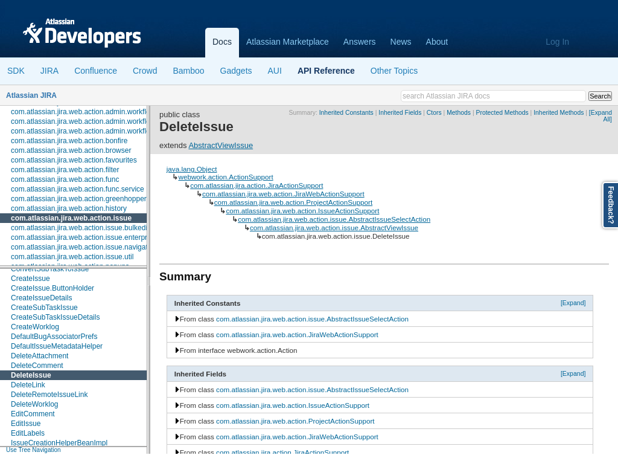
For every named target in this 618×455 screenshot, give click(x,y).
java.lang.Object (192, 169)
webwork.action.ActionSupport (225, 177)
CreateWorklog (35, 327)
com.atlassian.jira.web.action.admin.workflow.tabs (91, 131)
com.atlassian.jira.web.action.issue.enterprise (83, 237)
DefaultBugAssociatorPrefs (54, 336)
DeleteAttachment (39, 356)
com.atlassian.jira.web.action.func (65, 179)
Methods (459, 112)
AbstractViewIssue (220, 145)
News (401, 42)
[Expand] (573, 302)
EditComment (33, 414)
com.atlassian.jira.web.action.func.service (77, 189)
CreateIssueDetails (41, 298)
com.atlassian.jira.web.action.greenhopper (79, 199)
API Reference (326, 71)
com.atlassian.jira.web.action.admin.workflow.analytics (98, 112)
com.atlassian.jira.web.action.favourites (74, 160)
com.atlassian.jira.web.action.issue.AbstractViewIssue (334, 227)
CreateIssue (30, 278)
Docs (222, 42)
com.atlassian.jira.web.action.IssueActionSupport (302, 211)
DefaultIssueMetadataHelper (57, 346)
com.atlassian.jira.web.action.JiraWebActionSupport (283, 194)
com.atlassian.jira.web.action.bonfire (69, 141)
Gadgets (236, 71)
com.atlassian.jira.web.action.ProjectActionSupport (293, 202)
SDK (16, 71)
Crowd (145, 71)
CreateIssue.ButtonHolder (52, 288)
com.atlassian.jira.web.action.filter (65, 170)
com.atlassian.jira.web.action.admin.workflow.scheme (96, 121)
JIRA (49, 71)
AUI (275, 71)
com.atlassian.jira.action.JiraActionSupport (256, 185)
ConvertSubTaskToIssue (50, 269)
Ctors (434, 112)
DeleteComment (37, 365)
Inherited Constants (346, 112)
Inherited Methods (559, 112)
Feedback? (611, 205)
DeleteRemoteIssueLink (49, 394)
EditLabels (28, 433)
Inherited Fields (399, 112)
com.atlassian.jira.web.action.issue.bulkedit (80, 228)
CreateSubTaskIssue (44, 307)
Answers (359, 42)
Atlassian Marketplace (287, 42)
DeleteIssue (31, 375)
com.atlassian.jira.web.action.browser (71, 150)
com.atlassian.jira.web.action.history (69, 208)
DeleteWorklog (34, 404)
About (437, 42)
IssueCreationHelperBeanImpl (59, 443)
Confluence (95, 71)
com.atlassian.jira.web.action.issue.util (72, 257)
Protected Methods (502, 112)
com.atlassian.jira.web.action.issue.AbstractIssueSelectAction (334, 219)
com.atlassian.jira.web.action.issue (71, 218)
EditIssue (25, 423)
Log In (557, 42)
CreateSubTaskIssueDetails (55, 317)
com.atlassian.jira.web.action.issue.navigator (82, 247)
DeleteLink (28, 385)
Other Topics (394, 71)
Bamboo (188, 71)
